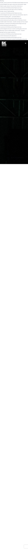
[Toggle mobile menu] (25, 43)
